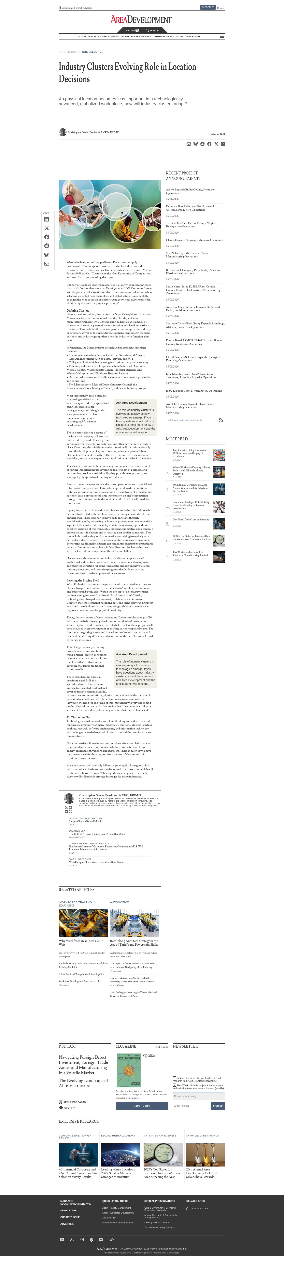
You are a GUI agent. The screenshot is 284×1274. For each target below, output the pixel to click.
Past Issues (161, 1046)
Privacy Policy (152, 1253)
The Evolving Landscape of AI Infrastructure (83, 1083)
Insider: (197, 1079)
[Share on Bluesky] (48, 255)
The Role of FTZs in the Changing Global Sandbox (97, 834)
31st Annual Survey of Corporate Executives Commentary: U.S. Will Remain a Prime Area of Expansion (106, 848)
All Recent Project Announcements (185, 420)
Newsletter (68, 1210)
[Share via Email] (48, 264)
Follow (132, 30)
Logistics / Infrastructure (85, 818)
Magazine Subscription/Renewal (75, 1202)
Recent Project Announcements (118, 1222)
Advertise (87, 8)
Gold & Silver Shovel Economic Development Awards (160, 1209)
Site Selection (92, 51)
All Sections (222, 37)
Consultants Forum (71, 8)
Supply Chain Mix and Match (85, 821)
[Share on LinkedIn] (48, 219)
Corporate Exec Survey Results (89, 843)
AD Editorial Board (188, 36)
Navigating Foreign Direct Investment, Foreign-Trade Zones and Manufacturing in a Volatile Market (83, 1065)
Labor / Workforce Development (118, 1213)
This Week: (198, 1087)
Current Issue (70, 1217)
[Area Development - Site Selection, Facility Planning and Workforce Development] (142, 19)
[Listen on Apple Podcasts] (85, 1102)
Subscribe (208, 7)
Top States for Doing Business (159, 1227)
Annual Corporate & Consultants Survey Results (160, 1216)
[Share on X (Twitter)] (48, 228)
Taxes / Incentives (80, 859)
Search (152, 30)
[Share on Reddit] (48, 246)
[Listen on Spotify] (85, 1108)
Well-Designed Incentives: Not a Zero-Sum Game (96, 862)
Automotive (119, 902)
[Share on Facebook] (48, 237)
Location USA (77, 831)
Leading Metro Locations (156, 1222)
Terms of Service (168, 1253)
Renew (220, 8)
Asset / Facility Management (116, 1208)
